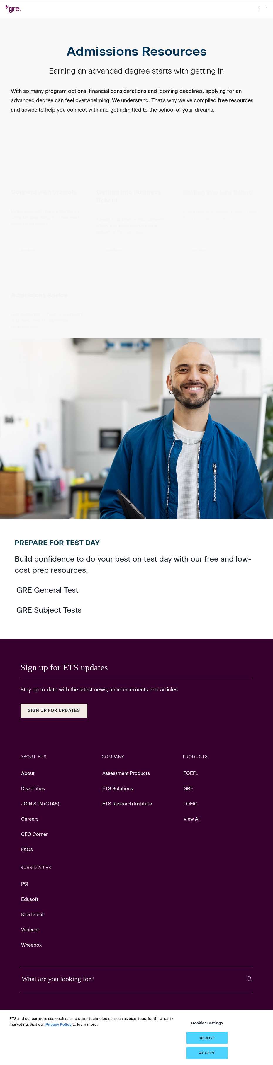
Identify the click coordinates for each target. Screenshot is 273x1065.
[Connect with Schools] (27, 209)
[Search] (249, 979)
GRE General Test (47, 590)
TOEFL (191, 773)
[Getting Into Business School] (112, 209)
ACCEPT (207, 1053)
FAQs (27, 849)
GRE (188, 788)
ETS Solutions (117, 788)
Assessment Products (126, 773)
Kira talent (32, 914)
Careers (29, 819)
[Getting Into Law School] (198, 209)
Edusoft (29, 899)
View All (192, 819)
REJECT (207, 1038)
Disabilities (33, 788)
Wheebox (31, 945)
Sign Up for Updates (54, 710)
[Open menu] (264, 9)
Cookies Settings (207, 1023)
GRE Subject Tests (49, 610)
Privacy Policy (58, 1024)
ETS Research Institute (127, 804)
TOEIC (191, 804)
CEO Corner (34, 834)
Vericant (30, 930)
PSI (24, 884)
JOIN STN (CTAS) (40, 804)
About (28, 773)
